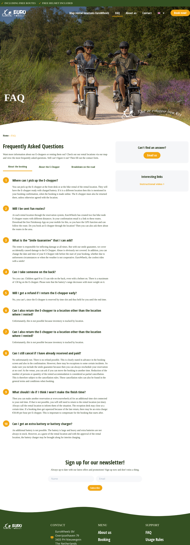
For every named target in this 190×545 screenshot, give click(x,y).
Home (6, 135)
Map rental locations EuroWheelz (89, 13)
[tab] (17, 167)
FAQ (117, 13)
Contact (147, 13)
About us (131, 13)
